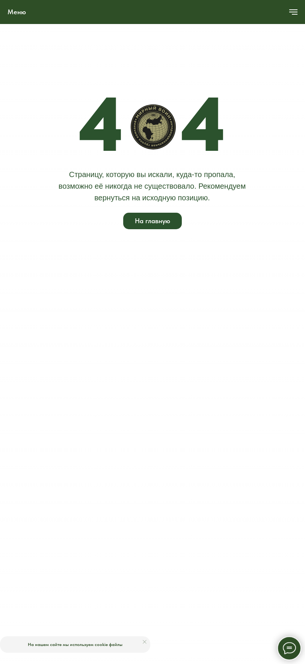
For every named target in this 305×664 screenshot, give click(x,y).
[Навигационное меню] (293, 12)
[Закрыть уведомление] (144, 642)
